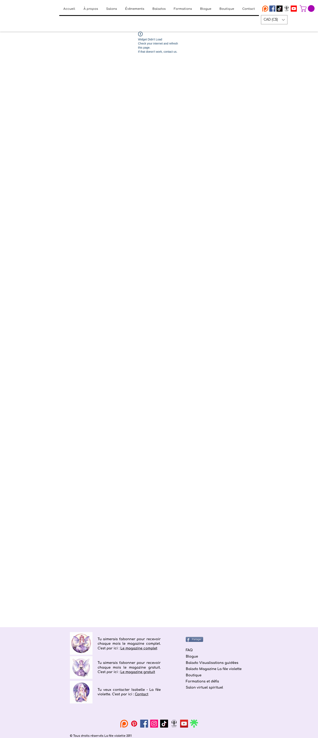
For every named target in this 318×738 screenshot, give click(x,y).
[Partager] (194, 639)
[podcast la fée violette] (287, 9)
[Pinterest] (134, 724)
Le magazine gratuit (137, 672)
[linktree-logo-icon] (194, 724)
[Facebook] (144, 724)
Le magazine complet (138, 648)
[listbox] (274, 19)
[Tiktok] (279, 9)
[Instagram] (154, 724)
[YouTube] (184, 724)
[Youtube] (294, 9)
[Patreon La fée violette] (265, 9)
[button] (308, 8)
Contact (141, 694)
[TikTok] (164, 724)
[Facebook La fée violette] (272, 9)
